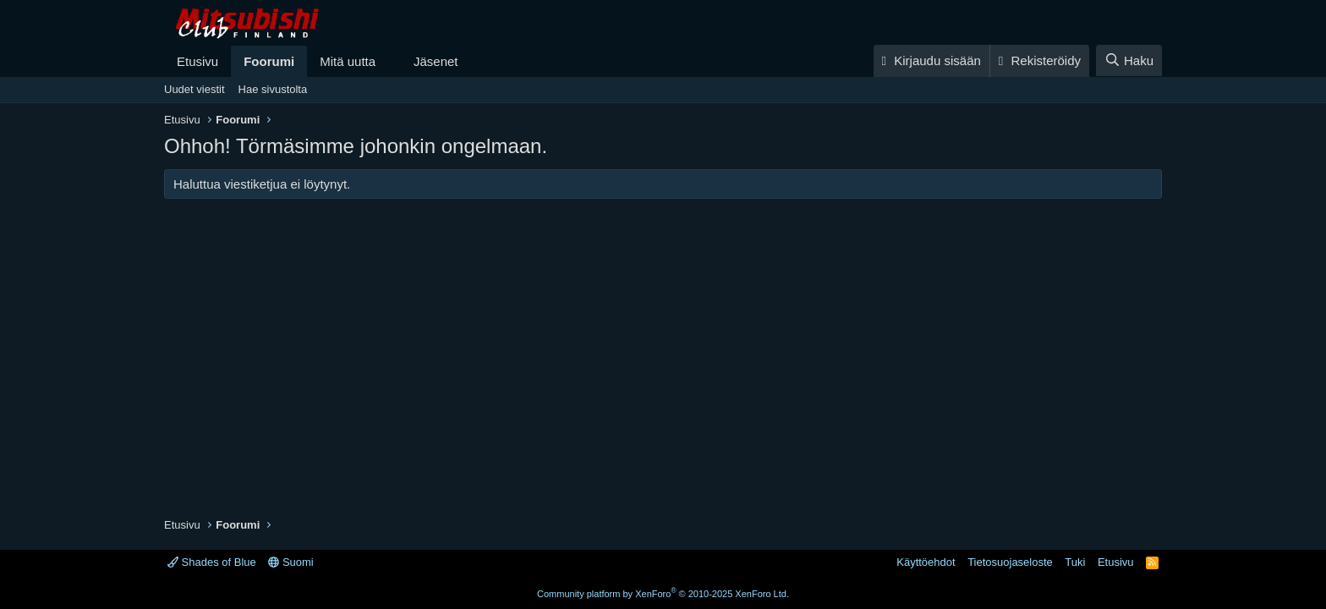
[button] (389, 61)
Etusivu (197, 61)
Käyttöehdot (925, 562)
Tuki (1075, 562)
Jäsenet (436, 61)
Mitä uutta (347, 61)
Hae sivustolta (273, 89)
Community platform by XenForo (663, 594)
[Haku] (1129, 60)
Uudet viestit (194, 89)
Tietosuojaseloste (1010, 562)
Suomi (290, 562)
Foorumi (269, 61)
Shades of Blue (211, 562)
